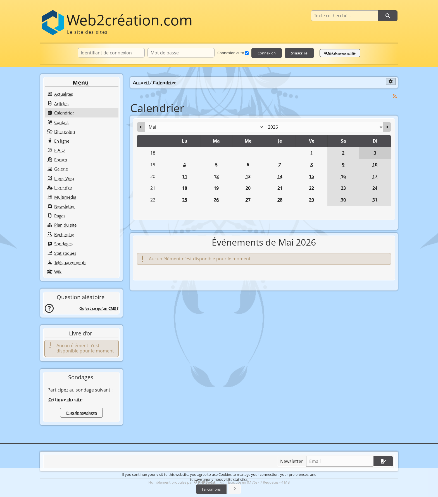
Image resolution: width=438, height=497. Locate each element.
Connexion (267, 53)
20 (248, 188)
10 (374, 165)
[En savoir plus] (234, 489)
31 (374, 200)
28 (279, 200)
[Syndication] (395, 96)
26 (216, 200)
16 (343, 176)
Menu (81, 82)
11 (184, 176)
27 (248, 200)
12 (216, 176)
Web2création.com (129, 20)
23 (343, 188)
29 (311, 200)
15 (311, 176)
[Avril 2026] (141, 127)
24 (374, 188)
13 (248, 176)
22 (311, 188)
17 (374, 176)
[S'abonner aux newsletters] (383, 461)
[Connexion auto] (247, 53)
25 (184, 200)
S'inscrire (299, 53)
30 (343, 200)
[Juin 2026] (387, 127)
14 (279, 176)
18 (184, 188)
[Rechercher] (387, 15)
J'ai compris (211, 489)
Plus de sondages (81, 412)
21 (279, 188)
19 (216, 188)
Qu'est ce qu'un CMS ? (98, 308)
